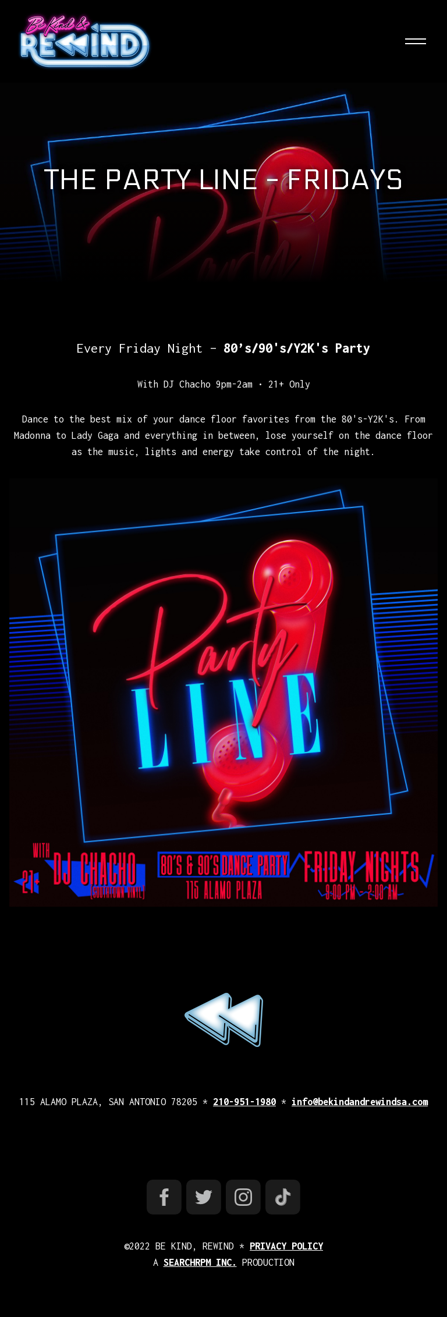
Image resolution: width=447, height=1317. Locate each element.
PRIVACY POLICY (286, 1246)
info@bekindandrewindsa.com (360, 1101)
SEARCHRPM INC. (200, 1262)
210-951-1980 (244, 1101)
